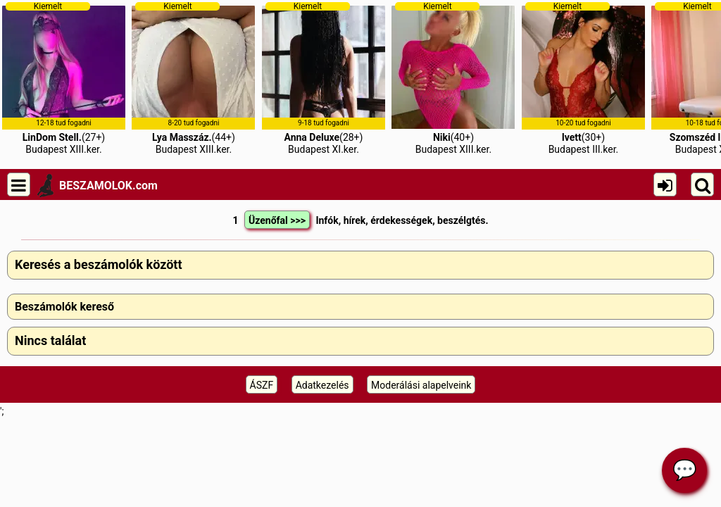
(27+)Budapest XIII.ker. (63, 78)
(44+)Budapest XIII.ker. (193, 78)
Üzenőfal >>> (277, 220)
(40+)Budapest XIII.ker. (453, 78)
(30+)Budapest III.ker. (583, 78)
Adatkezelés (322, 385)
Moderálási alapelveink (421, 385)
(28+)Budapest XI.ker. (323, 78)
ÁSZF (262, 385)
